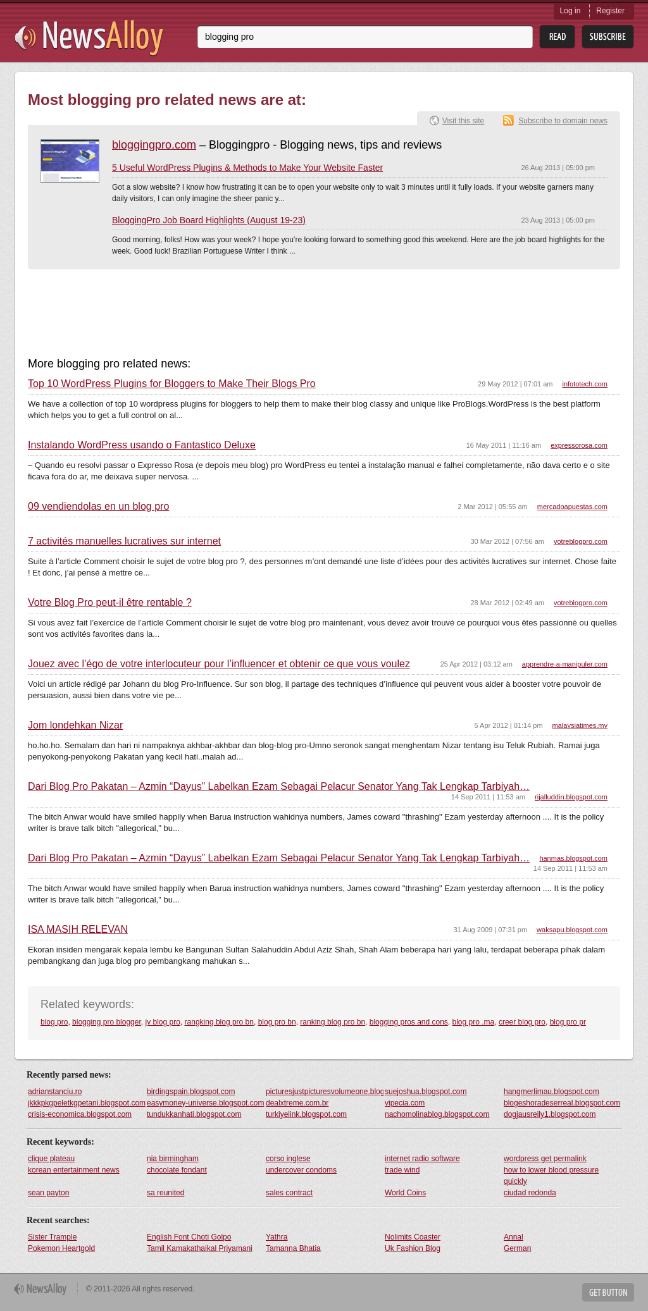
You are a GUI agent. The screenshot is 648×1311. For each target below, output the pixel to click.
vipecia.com (405, 1103)
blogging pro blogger (106, 1022)
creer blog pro (522, 1022)
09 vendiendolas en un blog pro (98, 507)
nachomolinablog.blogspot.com (437, 1114)
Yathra (276, 1237)
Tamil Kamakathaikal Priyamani (199, 1248)
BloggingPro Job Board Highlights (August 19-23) (209, 220)
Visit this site (463, 120)
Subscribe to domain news (563, 120)
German (517, 1248)
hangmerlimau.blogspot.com (551, 1091)
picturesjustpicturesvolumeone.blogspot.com (324, 1091)
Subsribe (608, 37)
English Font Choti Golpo (189, 1237)
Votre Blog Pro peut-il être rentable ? (110, 603)
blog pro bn (277, 1022)
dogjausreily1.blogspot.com (549, 1114)
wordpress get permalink (545, 1158)
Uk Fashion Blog (412, 1248)
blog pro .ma (473, 1022)
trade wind (402, 1170)
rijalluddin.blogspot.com (571, 797)
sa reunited (165, 1192)
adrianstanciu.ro (55, 1091)
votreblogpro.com (581, 541)
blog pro (54, 1022)
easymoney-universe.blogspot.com (205, 1103)
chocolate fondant (177, 1170)
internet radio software (422, 1158)
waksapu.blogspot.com (572, 929)
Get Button (608, 1292)
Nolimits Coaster (412, 1237)
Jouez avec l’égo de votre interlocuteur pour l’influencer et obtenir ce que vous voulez (219, 664)
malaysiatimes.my (580, 725)
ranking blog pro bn (332, 1022)
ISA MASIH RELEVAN (78, 930)
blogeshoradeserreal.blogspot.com (562, 1103)
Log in (570, 10)
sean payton (48, 1192)
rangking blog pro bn (219, 1022)
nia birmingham (173, 1158)
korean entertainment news (74, 1170)
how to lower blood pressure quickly (551, 1176)
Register (610, 10)
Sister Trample (52, 1237)
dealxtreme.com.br (297, 1103)
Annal (513, 1237)
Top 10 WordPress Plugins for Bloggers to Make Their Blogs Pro (172, 384)
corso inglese (288, 1158)
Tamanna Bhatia (293, 1248)
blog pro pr (568, 1022)
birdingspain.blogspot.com (191, 1091)
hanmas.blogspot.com (573, 858)
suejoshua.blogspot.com (425, 1091)
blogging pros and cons (409, 1022)
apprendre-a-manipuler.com (565, 664)
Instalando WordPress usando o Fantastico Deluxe (142, 445)
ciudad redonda (530, 1192)
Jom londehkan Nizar (75, 725)
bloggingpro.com (154, 144)
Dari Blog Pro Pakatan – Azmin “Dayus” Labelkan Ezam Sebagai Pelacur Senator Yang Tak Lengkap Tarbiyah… (279, 787)
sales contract (289, 1192)
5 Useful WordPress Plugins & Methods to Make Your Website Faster (247, 168)
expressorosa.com (579, 445)
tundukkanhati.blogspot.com (194, 1114)
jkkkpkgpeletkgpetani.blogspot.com (87, 1103)
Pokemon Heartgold (61, 1248)
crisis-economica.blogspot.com (80, 1114)
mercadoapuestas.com (572, 506)
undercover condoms (301, 1170)
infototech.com (585, 384)
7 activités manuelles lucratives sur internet (124, 541)
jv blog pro (162, 1022)
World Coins (405, 1192)
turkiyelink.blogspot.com (306, 1114)
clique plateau (51, 1158)
